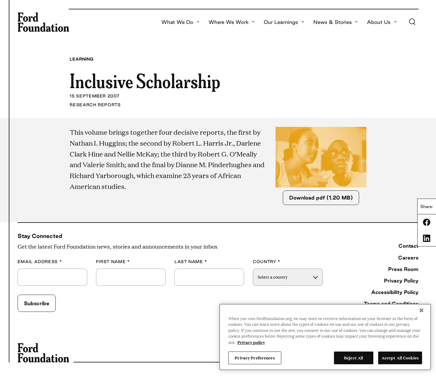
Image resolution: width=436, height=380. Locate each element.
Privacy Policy (401, 280)
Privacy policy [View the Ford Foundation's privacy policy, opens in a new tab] (251, 342)
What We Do (180, 22)
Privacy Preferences (255, 358)
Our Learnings (284, 22)
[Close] (421, 310)
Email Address (40, 261)
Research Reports (95, 104)
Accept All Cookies (400, 358)
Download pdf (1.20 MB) (321, 197)
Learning (81, 59)
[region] (325, 337)
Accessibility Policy (394, 292)
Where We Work (232, 22)
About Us (382, 22)
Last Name (190, 261)
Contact (408, 246)
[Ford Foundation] (43, 22)
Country (266, 261)
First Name (113, 261)
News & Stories (335, 22)
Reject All (353, 358)
